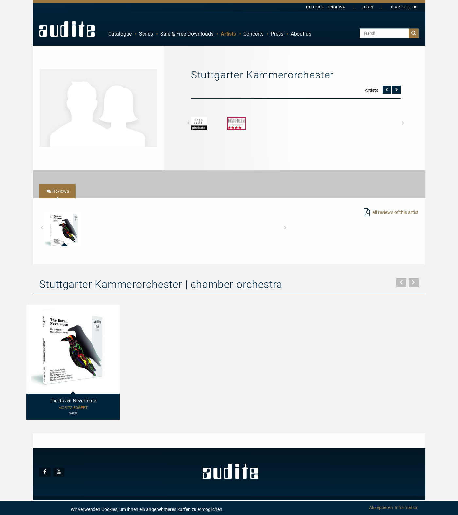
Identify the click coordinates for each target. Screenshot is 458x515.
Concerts (253, 34)
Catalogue (120, 34)
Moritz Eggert (73, 408)
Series (146, 34)
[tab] (57, 191)
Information (407, 507)
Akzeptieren (381, 507)
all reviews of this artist (395, 212)
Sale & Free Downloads (186, 34)
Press (277, 34)
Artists (228, 34)
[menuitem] (120, 34)
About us (301, 34)
